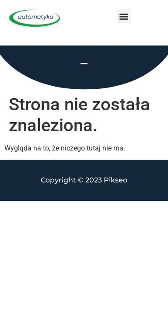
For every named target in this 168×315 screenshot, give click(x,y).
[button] (124, 16)
